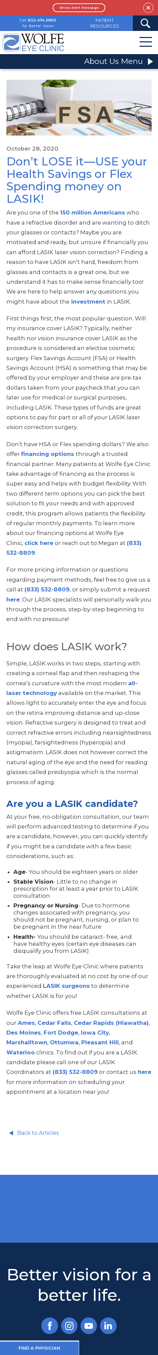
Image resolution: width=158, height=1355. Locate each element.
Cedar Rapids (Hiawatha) (111, 1022)
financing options (47, 454)
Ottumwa (64, 1042)
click (31, 543)
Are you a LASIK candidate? (72, 803)
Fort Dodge (61, 1032)
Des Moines (23, 1032)
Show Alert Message (79, 7)
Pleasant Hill (100, 1042)
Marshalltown (26, 1042)
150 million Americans (92, 212)
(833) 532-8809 (46, 589)
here (45, 543)
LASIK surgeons (66, 985)
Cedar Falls (54, 1022)
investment (87, 301)
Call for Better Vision (37, 23)
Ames (26, 1022)
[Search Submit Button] (145, 23)
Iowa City (95, 1032)
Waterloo (20, 1052)
